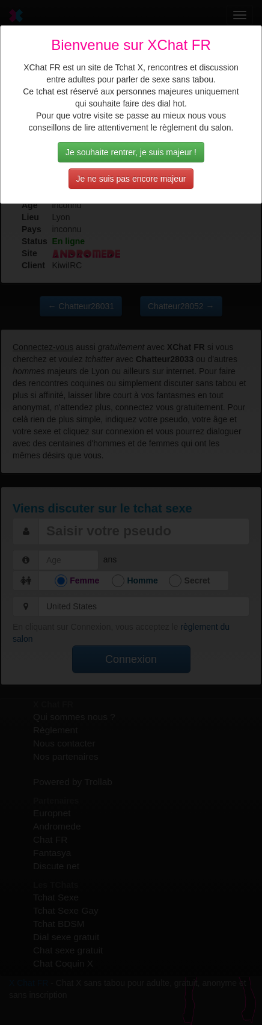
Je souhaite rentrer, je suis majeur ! (131, 152)
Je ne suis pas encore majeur (131, 178)
